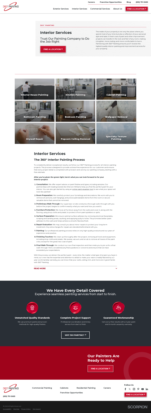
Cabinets (64, 388)
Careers (91, 2)
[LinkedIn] (147, 389)
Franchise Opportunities (111, 2)
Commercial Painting (42, 388)
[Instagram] (134, 389)
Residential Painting (86, 388)
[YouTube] (142, 389)
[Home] (11, 7)
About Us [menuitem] (117, 9)
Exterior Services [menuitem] (61, 9)
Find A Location (136, 9)
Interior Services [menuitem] (79, 9)
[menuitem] (7, 409)
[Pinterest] (138, 389)
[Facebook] (125, 389)
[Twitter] (130, 389)
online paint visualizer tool (82, 189)
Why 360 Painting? (75, 335)
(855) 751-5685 (142, 2)
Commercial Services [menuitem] (100, 9)
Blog (129, 2)
